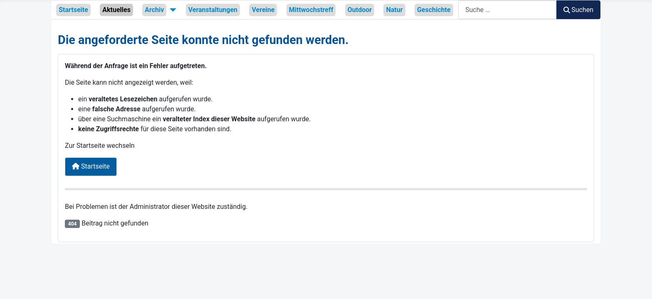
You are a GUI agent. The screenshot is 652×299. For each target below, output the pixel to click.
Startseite (73, 10)
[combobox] (507, 9)
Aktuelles (116, 10)
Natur (394, 10)
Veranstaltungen (212, 10)
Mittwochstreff (311, 10)
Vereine (263, 10)
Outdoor (360, 10)
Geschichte (434, 10)
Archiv (154, 10)
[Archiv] (171, 9)
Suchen (578, 10)
